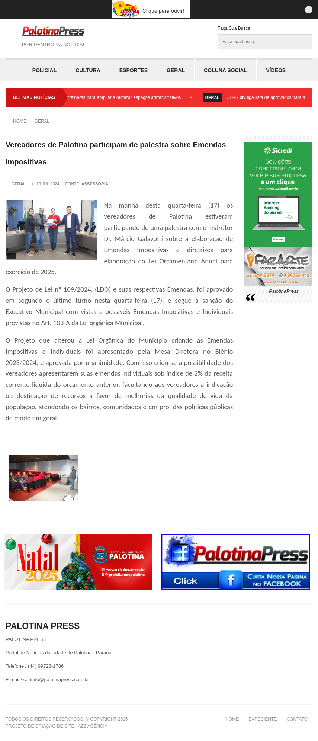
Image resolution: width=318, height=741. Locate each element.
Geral (176, 70)
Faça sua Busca (234, 28)
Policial (44, 70)
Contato (297, 719)
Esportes (133, 70)
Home (19, 121)
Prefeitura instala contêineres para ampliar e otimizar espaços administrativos (106, 97)
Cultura (88, 70)
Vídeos (276, 70)
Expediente (262, 719)
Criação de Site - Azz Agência (71, 726)
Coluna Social (225, 70)
